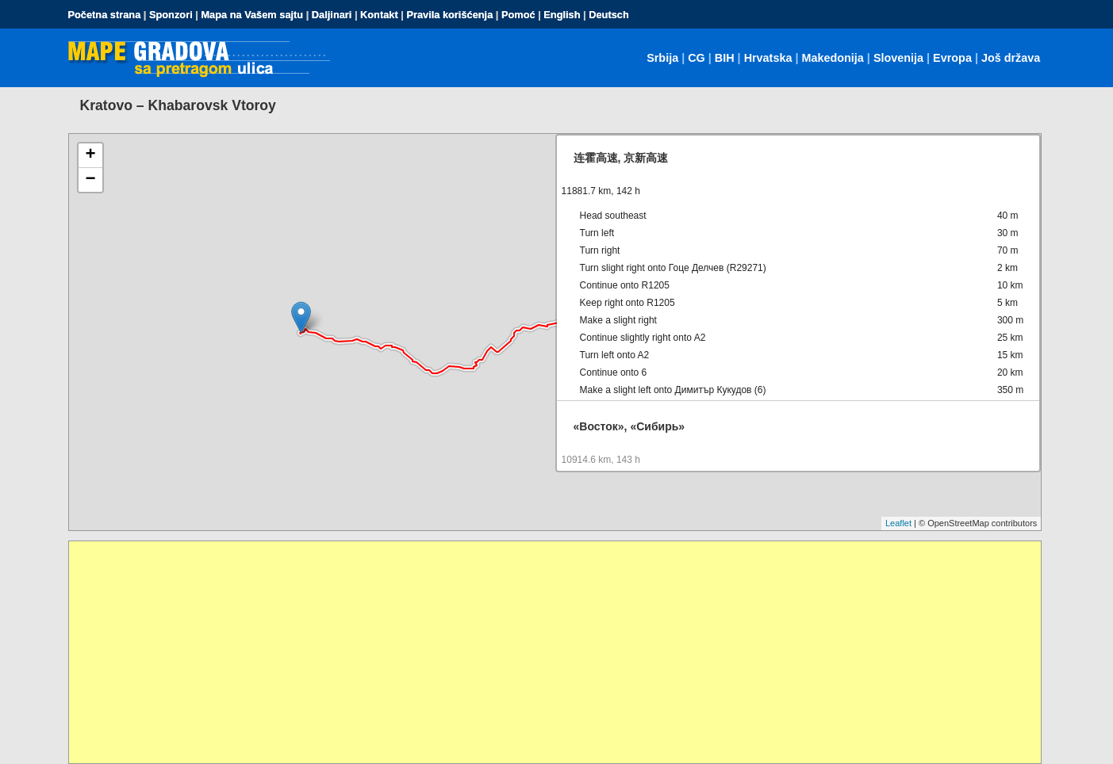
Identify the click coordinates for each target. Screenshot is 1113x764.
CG (696, 58)
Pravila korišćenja (449, 15)
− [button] (90, 180)
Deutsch (609, 15)
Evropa (952, 58)
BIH (725, 58)
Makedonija (832, 58)
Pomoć (518, 15)
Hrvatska (768, 58)
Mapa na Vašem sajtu (252, 15)
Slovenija (898, 58)
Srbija (662, 58)
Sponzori (171, 15)
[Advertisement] (545, 652)
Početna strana (104, 15)
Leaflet (898, 523)
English (561, 15)
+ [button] (90, 155)
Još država (1010, 58)
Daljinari (332, 15)
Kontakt (379, 15)
